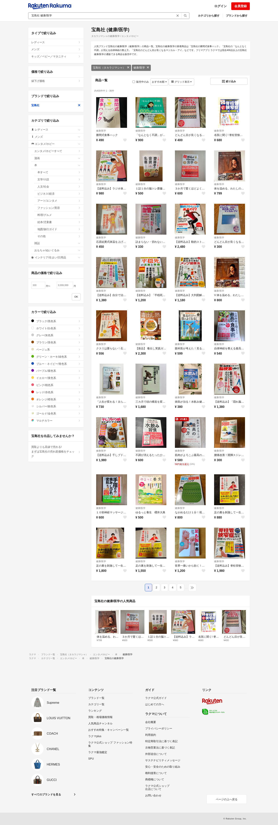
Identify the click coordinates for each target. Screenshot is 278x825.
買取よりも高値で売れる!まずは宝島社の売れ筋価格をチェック (56, 451)
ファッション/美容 (59, 207)
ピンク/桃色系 (56, 385)
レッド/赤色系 (56, 392)
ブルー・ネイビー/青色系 (56, 363)
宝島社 (56, 105)
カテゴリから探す (209, 15)
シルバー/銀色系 (56, 406)
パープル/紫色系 (56, 370)
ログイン (220, 6)
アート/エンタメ (59, 200)
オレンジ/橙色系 (56, 399)
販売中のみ (140, 81)
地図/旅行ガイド (59, 229)
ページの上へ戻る (226, 799)
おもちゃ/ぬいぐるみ (57, 250)
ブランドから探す (236, 15)
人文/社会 (59, 186)
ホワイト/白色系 (56, 328)
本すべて (59, 172)
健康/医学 (141, 67)
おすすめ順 (159, 81)
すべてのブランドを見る (46, 794)
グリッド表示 (181, 81)
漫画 (57, 158)
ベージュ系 (56, 349)
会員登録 (240, 6)
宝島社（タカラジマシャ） (111, 67)
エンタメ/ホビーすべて (57, 151)
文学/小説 (59, 179)
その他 (59, 236)
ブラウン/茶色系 (56, 342)
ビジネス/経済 (59, 193)
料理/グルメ (59, 214)
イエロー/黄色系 (56, 377)
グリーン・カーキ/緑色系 (56, 356)
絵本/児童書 (59, 222)
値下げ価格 (56, 80)
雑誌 (57, 243)
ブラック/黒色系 (56, 321)
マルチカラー (56, 420)
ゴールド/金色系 (56, 413)
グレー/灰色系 (56, 335)
